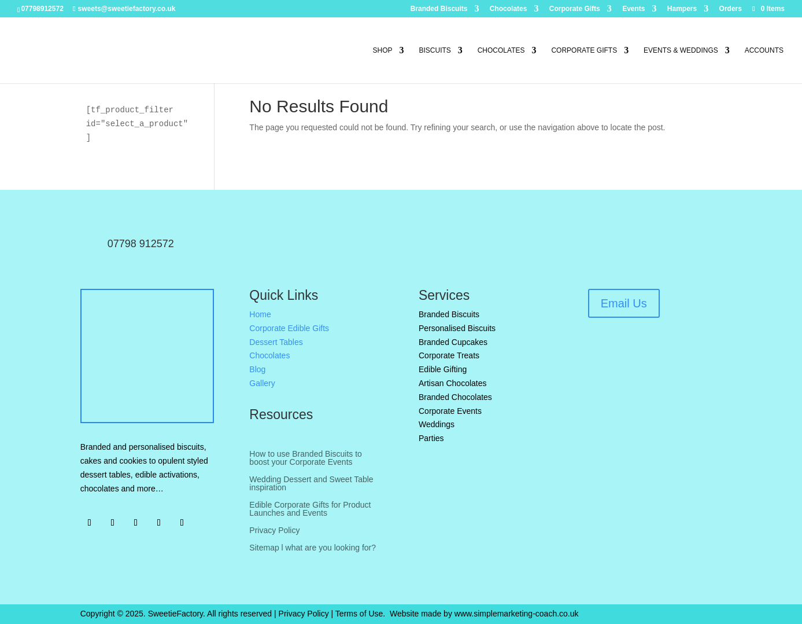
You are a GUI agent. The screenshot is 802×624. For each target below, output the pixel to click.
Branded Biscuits (439, 9)
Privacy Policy (274, 530)
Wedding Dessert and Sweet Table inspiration (311, 483)
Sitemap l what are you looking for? (312, 548)
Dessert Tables (275, 342)
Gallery (262, 383)
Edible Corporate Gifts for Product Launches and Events (310, 509)
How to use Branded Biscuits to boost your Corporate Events (305, 458)
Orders (730, 9)
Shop (383, 50)
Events (633, 9)
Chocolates (508, 9)
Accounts (764, 50)
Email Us (624, 303)
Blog (257, 369)
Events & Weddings (681, 50)
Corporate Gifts (574, 9)
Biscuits (434, 50)
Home (260, 314)
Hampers (682, 9)
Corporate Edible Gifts (289, 328)
